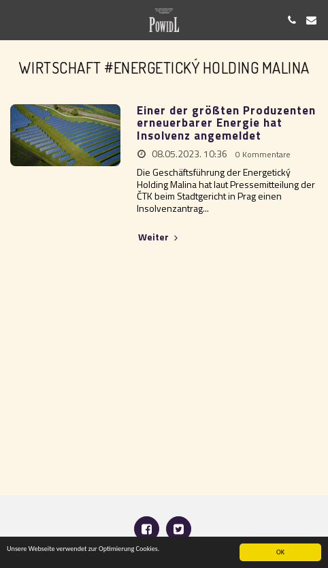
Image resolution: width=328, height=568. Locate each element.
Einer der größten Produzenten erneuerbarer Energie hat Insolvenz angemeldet (226, 122)
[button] (15, 19)
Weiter (159, 237)
